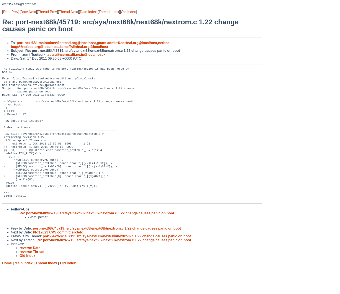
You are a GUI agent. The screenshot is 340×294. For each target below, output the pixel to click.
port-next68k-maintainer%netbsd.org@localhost (56, 43)
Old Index (128, 12)
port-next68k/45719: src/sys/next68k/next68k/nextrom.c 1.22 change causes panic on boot (107, 255)
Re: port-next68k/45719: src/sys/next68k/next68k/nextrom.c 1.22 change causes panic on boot (97, 240)
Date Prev (10, 12)
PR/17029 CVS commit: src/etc (58, 259)
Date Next (28, 12)
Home (7, 290)
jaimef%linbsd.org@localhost (84, 47)
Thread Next (68, 12)
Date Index (88, 12)
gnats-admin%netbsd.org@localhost (127, 43)
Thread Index (109, 12)
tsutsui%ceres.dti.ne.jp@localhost (74, 54)
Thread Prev (47, 12)
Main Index (24, 290)
